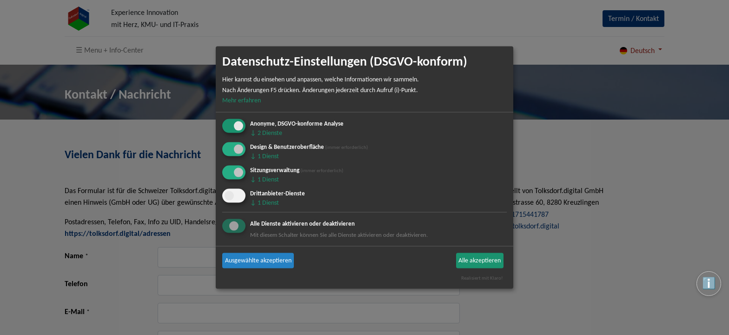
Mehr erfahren (241, 100)
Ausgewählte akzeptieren (258, 260)
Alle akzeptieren (479, 260)
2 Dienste (266, 133)
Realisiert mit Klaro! (482, 278)
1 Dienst (264, 156)
